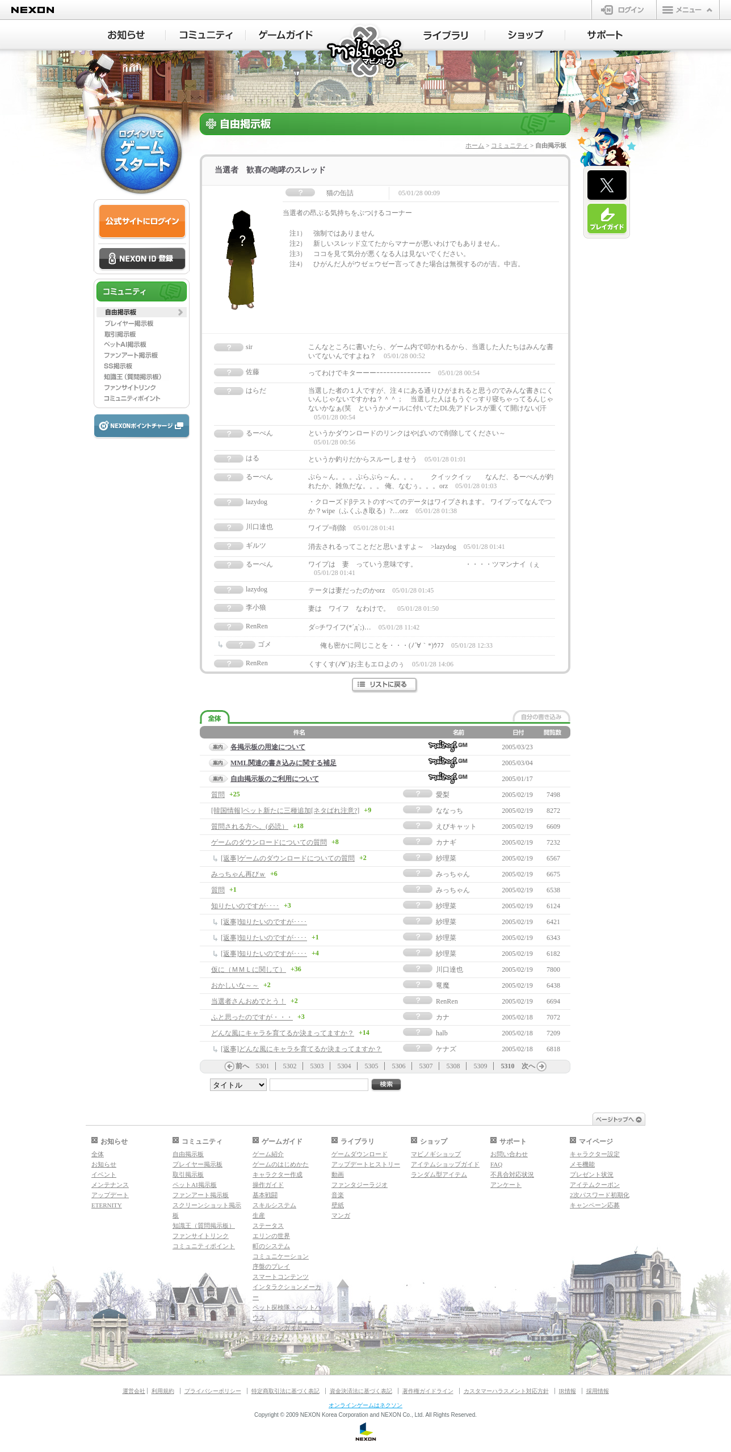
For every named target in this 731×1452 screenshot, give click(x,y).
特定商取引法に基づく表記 (285, 1391)
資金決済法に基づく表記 (361, 1391)
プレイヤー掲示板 (197, 1164)
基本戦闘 (265, 1194)
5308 (453, 1066)
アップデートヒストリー (365, 1164)
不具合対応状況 (512, 1174)
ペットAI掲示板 (195, 1184)
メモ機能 (582, 1164)
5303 (317, 1066)
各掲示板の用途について (267, 747)
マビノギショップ (436, 1154)
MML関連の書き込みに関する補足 (283, 763)
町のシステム (271, 1246)
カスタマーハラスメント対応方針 (506, 1391)
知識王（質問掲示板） (204, 1225)
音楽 (337, 1194)
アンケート (506, 1184)
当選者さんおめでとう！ (248, 1001)
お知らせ (103, 1164)
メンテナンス (110, 1184)
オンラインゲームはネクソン (365, 1405)
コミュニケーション (281, 1256)
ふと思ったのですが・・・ (252, 1017)
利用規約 (163, 1391)
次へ (528, 1066)
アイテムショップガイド (445, 1164)
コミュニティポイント (204, 1246)
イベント (103, 1174)
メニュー (688, 9)
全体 (97, 1154)
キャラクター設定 (595, 1154)
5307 (426, 1066)
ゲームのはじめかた (281, 1164)
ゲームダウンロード (359, 1154)
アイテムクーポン (595, 1184)
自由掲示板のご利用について (274, 779)
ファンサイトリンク (201, 1235)
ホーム (474, 145)
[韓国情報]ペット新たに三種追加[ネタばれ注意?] (285, 811)
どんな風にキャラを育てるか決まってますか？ (282, 1033)
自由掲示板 (188, 1154)
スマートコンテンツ (281, 1276)
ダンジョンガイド (278, 1327)
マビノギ (366, 52)
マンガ (340, 1215)
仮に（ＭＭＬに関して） (248, 969)
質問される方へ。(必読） (249, 826)
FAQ (496, 1164)
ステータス (268, 1225)
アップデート (110, 1194)
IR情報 (567, 1391)
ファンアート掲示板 (201, 1194)
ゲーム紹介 (268, 1154)
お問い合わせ (509, 1154)
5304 (344, 1066)
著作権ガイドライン (427, 1391)
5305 (372, 1066)
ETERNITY (106, 1205)
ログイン (624, 9)
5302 (290, 1066)
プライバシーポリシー (212, 1391)
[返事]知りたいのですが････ (264, 922)
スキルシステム (274, 1205)
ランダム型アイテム (439, 1174)
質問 (218, 795)
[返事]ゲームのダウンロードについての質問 (288, 858)
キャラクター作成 (278, 1174)
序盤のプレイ (271, 1266)
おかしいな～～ (235, 985)
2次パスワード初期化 (599, 1194)
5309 (481, 1066)
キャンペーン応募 (595, 1205)
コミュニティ (509, 145)
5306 (399, 1066)
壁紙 (337, 1205)
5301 (263, 1066)
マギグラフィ (271, 1338)
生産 (259, 1215)
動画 (337, 1174)
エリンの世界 (271, 1235)
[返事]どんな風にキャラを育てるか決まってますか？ (301, 1049)
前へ (242, 1066)
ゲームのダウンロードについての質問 (269, 842)
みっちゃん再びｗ (238, 874)
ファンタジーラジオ (359, 1184)
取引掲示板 (188, 1174)
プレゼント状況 (592, 1174)
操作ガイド (268, 1184)
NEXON (32, 10)
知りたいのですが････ (245, 906)
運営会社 (134, 1391)
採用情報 (597, 1391)
